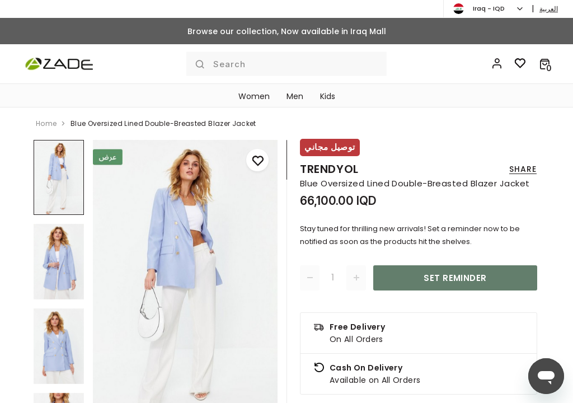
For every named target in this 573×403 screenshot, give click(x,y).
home (46, 123)
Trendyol (329, 169)
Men (294, 96)
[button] (545, 63)
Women (254, 96)
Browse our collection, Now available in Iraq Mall (286, 31)
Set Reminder (455, 278)
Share (523, 169)
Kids (327, 96)
